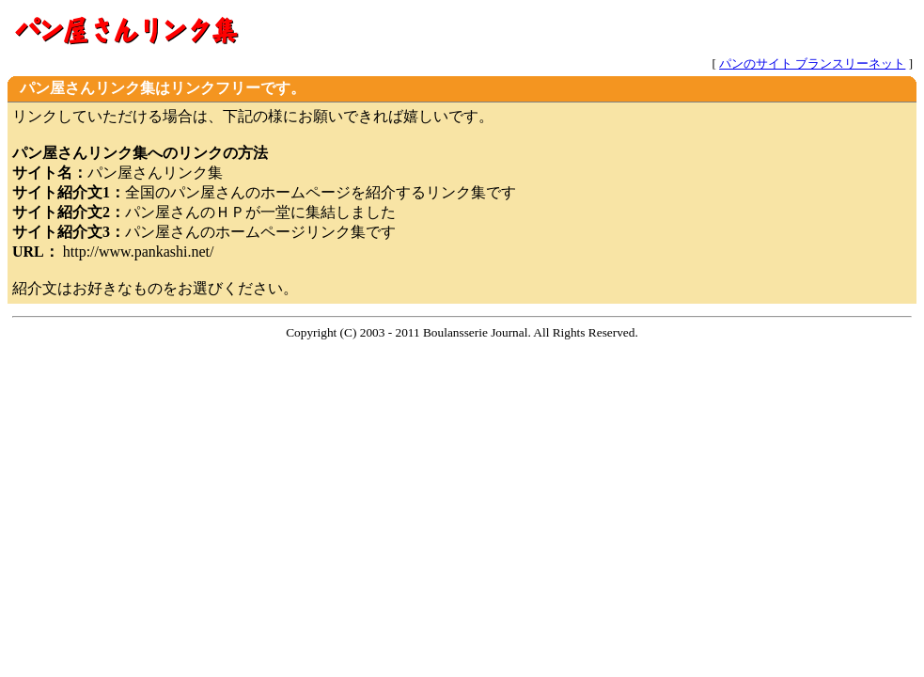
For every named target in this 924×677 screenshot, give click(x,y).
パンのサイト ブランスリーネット (812, 63)
